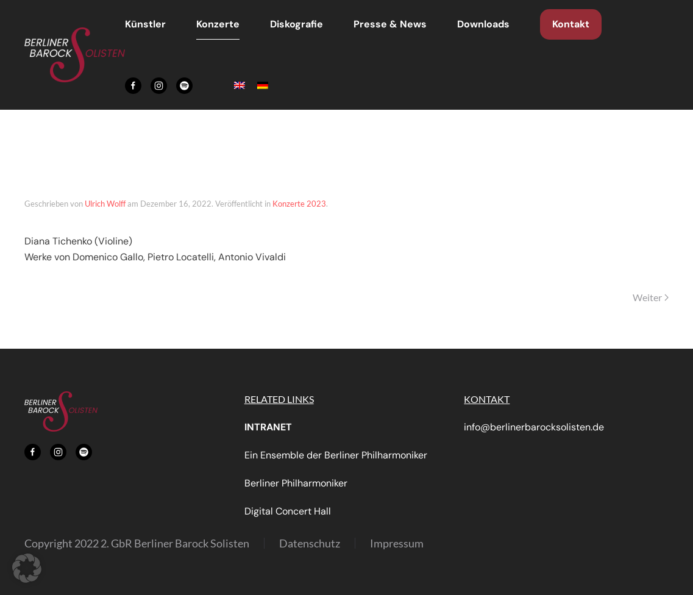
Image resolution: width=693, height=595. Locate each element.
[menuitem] (239, 85)
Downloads (483, 24)
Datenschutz (309, 543)
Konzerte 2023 (299, 203)
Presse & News (390, 24)
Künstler (145, 24)
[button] (27, 568)
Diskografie (296, 24)
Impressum (397, 543)
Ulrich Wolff (105, 203)
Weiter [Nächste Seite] (651, 297)
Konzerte (218, 24)
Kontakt (570, 24)
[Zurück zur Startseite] (74, 54)
